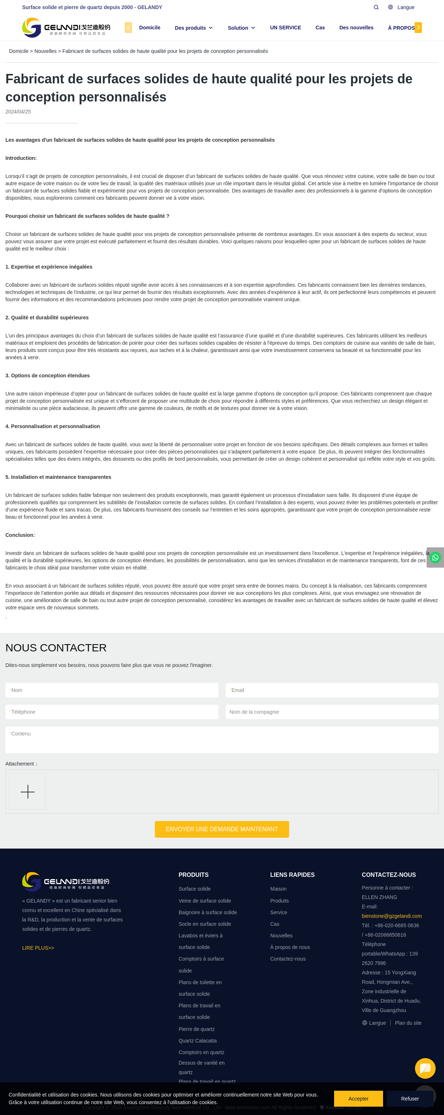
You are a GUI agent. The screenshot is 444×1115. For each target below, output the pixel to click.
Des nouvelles (357, 27)
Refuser (410, 1099)
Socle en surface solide (204, 924)
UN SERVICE (285, 27)
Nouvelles (45, 51)
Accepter (359, 1099)
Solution (238, 28)
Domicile (149, 27)
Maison (278, 889)
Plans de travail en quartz (207, 1082)
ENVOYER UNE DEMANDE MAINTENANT (222, 829)
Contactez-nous (288, 959)
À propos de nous (290, 947)
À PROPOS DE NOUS (414, 28)
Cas (320, 27)
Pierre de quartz (196, 1029)
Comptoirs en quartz (201, 1052)
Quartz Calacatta (197, 1041)
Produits (279, 901)
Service (278, 912)
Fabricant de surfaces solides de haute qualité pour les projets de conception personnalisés (165, 51)
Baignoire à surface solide (207, 912)
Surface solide (194, 889)
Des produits (190, 28)
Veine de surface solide (204, 901)
